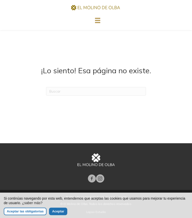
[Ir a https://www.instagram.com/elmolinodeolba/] (100, 178)
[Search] (96, 91)
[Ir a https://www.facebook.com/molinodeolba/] (92, 178)
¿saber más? (32, 206)
